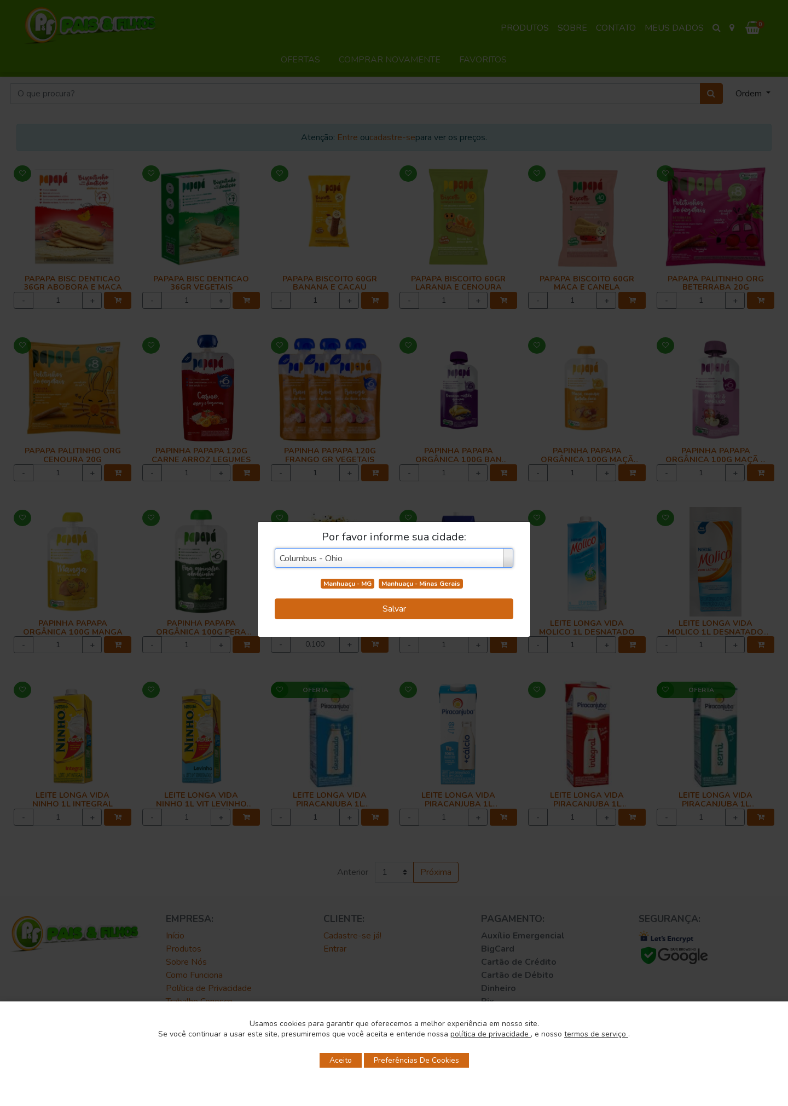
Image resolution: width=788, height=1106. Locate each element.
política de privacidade (490, 1034)
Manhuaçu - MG (347, 583)
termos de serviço (596, 1034)
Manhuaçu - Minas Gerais (420, 583)
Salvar (394, 609)
